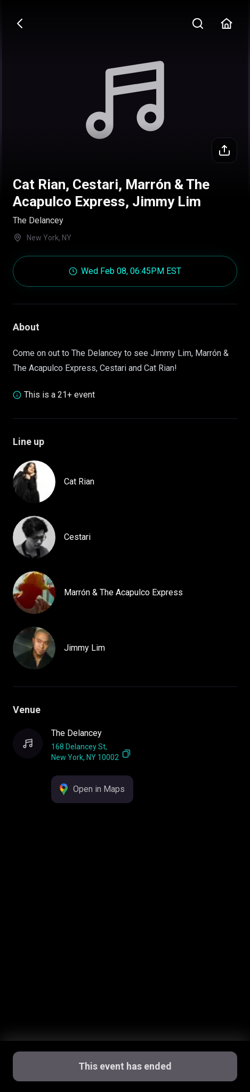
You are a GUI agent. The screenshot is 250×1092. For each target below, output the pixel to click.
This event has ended (125, 1066)
